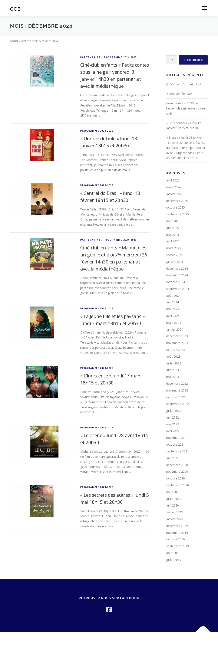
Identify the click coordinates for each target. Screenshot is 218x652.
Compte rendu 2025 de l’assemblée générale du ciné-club (186, 108)
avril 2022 (172, 431)
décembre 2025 (177, 201)
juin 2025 (172, 228)
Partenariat (90, 57)
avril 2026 (172, 180)
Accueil (14, 41)
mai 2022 (172, 424)
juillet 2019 (173, 560)
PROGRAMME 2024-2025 (120, 57)
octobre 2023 (175, 350)
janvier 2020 (174, 519)
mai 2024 (172, 309)
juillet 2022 (173, 411)
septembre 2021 (177, 451)
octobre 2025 (175, 207)
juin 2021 (172, 458)
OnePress (93, 642)
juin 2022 (172, 417)
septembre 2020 (177, 485)
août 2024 (173, 296)
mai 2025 (172, 235)
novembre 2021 (177, 438)
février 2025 (174, 255)
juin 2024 (172, 302)
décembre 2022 (177, 383)
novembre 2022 (177, 390)
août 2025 (173, 221)
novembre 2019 (177, 533)
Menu (204, 8)
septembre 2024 (177, 289)
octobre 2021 (175, 444)
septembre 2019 (177, 546)
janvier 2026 (174, 194)
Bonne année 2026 (179, 94)
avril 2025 (172, 241)
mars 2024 (173, 323)
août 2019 (173, 553)
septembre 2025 (177, 214)
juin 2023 (172, 370)
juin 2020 (172, 505)
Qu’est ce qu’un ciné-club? (183, 84)
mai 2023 (172, 377)
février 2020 (174, 512)
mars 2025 (173, 248)
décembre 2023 (177, 336)
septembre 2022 (177, 404)
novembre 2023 (177, 343)
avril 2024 (172, 316)
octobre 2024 (175, 282)
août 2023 (173, 356)
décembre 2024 (177, 268)
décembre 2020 (177, 465)
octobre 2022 (175, 397)
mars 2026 (173, 187)
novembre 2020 (177, 471)
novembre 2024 (177, 275)
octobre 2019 (175, 539)
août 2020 (173, 492)
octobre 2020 (175, 478)
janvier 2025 (174, 262)
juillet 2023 (173, 363)
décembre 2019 (177, 526)
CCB (15, 9)
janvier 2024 (174, 329)
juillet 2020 (173, 499)
